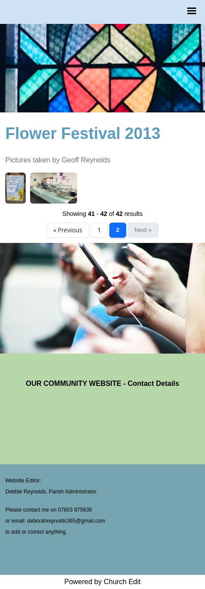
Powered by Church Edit (102, 581)
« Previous (67, 230)
